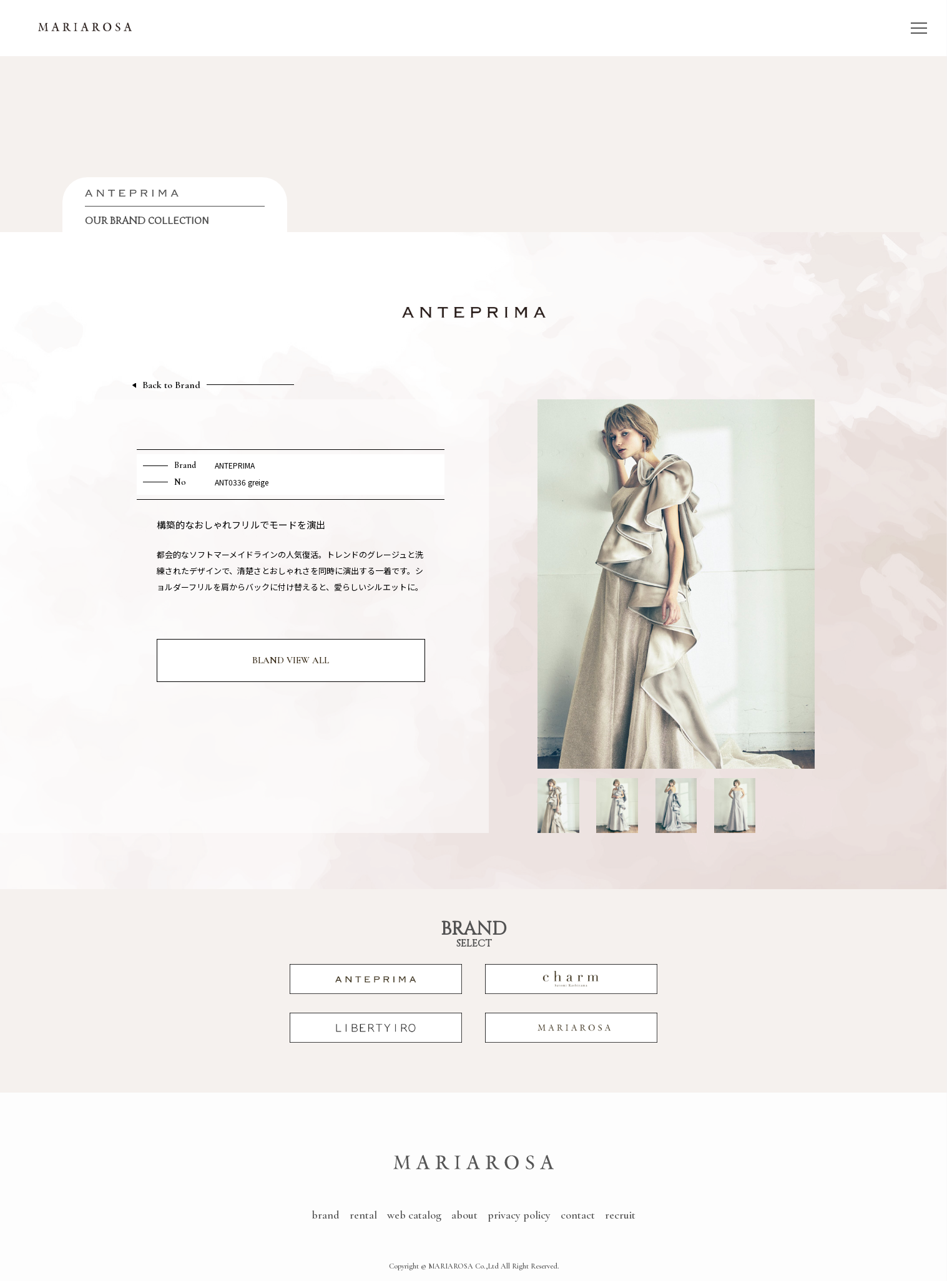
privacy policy (519, 1215)
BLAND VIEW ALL (290, 660)
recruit (620, 1215)
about (464, 1215)
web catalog (414, 1215)
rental (363, 1215)
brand (326, 1215)
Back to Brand (171, 385)
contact (578, 1215)
